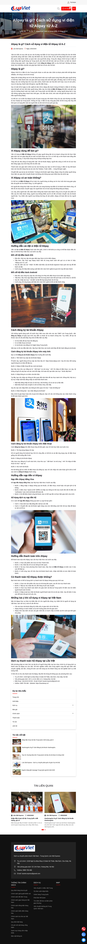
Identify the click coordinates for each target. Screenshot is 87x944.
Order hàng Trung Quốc (41, 894)
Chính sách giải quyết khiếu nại (21, 893)
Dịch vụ (14, 705)
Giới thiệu (15, 701)
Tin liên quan (43, 785)
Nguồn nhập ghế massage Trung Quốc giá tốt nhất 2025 (38, 770)
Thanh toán (16, 717)
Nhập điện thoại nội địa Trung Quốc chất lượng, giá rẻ (37, 740)
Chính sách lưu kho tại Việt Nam (19, 917)
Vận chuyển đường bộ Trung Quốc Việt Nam (43, 907)
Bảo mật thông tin (16, 936)
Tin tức (14, 722)
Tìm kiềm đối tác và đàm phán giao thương (43, 902)
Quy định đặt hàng (17, 922)
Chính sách (16, 713)
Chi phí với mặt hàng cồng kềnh (19, 926)
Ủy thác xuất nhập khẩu (41, 891)
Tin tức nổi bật (18, 735)
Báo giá (14, 709)
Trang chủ (15, 697)
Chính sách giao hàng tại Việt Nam (20, 901)
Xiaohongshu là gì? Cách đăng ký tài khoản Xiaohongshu (38, 747)
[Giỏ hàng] (66, 8)
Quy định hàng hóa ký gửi (19, 890)
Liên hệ (14, 726)
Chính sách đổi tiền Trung (19, 897)
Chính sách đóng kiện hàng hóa (19, 907)
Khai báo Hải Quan (39, 897)
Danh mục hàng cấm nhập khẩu (19, 932)
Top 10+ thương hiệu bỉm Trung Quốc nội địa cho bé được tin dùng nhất (43, 755)
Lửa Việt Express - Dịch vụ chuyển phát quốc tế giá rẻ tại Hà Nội (41, 762)
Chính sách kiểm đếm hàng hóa (19, 912)
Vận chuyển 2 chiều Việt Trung (43, 888)
